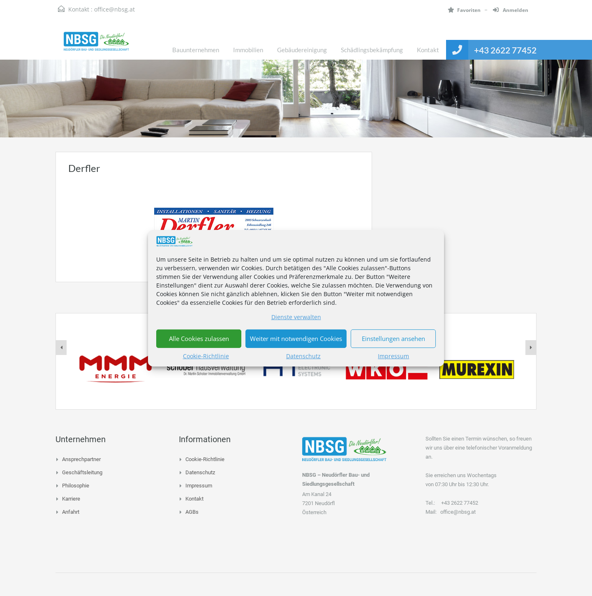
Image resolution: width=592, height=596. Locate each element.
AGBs (192, 512)
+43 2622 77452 (505, 50)
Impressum (393, 356)
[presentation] (61, 347)
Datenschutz (303, 356)
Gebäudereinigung (302, 49)
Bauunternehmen (195, 49)
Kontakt (428, 49)
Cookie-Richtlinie (206, 356)
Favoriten (464, 10)
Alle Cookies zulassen (199, 338)
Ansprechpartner (81, 459)
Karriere (71, 499)
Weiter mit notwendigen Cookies (296, 338)
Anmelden (510, 10)
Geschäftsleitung (82, 472)
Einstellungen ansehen (393, 338)
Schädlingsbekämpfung (372, 49)
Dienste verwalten (296, 317)
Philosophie (75, 485)
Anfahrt (70, 512)
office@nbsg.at (114, 9)
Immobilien (248, 49)
